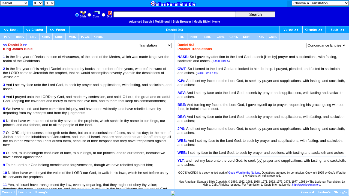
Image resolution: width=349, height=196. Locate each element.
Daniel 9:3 (174, 30)
